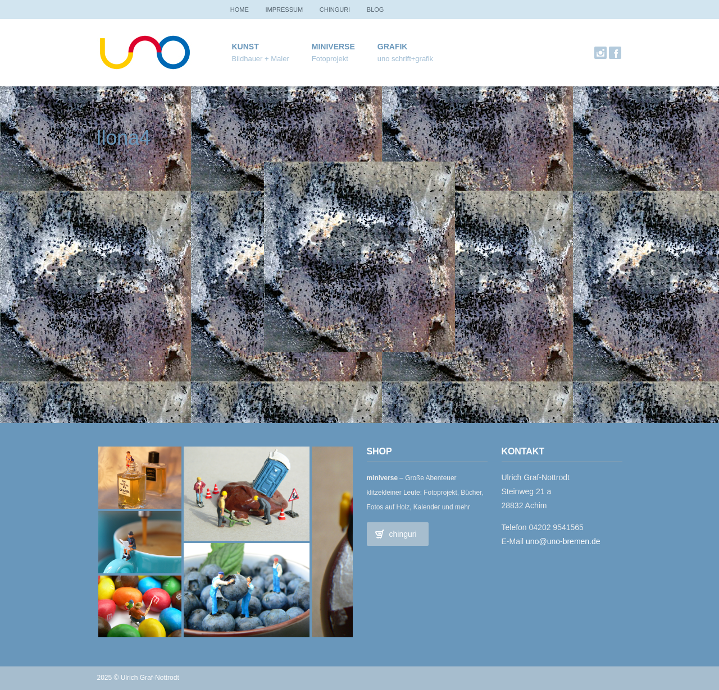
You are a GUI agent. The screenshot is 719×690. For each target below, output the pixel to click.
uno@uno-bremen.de (563, 541)
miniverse (333, 53)
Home (241, 9)
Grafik (405, 53)
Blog (386, 9)
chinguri (342, 9)
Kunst (260, 53)
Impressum (289, 9)
